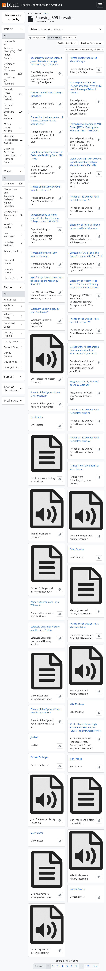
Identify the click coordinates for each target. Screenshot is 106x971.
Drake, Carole (13, 368)
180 (87, 966)
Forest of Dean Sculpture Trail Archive (13, 112)
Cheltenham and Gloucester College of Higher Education (13, 197)
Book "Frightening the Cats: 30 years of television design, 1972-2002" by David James (46, 61)
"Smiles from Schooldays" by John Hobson (84, 467)
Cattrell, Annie (13, 347)
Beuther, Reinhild (13, 334)
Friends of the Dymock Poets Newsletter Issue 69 (85, 439)
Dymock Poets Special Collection (13, 94)
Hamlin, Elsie (13, 278)
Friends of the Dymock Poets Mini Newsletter (45, 394)
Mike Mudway (77, 704)
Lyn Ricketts (37, 417)
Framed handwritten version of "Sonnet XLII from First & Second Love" (47, 120)
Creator (9, 171)
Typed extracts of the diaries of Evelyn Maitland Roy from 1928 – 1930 (47, 155)
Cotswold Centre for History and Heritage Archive (13, 155)
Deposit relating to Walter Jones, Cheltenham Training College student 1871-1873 (45, 218)
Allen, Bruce (13, 300)
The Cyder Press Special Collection (13, 140)
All (5, 35)
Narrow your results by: (13, 17)
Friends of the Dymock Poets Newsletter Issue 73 (85, 198)
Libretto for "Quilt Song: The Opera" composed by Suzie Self (86, 254)
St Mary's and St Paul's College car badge (46, 94)
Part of (8, 29)
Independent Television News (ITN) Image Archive (13, 50)
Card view (54, 37)
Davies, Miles (13, 362)
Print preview (37, 37)
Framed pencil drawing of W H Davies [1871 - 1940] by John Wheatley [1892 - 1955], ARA (85, 127)
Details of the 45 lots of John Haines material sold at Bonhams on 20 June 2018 (84, 350)
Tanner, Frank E (13, 253)
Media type (11, 400)
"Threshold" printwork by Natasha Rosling (44, 254)
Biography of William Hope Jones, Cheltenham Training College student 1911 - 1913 (84, 284)
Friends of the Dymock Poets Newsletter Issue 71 (85, 411)
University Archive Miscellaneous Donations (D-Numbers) (13, 73)
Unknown (13, 184)
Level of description (11, 388)
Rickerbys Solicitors (13, 244)
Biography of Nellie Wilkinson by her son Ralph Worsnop (85, 226)
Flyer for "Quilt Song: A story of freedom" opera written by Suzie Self (46, 281)
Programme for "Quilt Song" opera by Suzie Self (84, 383)
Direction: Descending (90, 43)
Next (95, 966)
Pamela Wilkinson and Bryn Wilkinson (45, 603)
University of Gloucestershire (13, 215)
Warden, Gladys (13, 225)
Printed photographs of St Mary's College (83, 59)
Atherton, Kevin (13, 316)
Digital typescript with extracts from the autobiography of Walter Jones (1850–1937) (85, 162)
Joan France (76, 758)
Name (8, 287)
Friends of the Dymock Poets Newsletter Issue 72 (45, 188)
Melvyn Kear (37, 832)
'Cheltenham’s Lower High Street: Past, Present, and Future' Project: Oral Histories (85, 727)
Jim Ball (34, 737)
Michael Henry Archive (13, 127)
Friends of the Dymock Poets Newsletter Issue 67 (45, 711)
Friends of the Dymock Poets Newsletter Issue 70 (85, 320)
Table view (69, 37)
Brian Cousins (77, 549)
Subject (8, 376)
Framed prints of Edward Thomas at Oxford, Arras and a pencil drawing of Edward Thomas (86, 87)
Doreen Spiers (77, 888)
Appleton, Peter (13, 307)
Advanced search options (47, 29)
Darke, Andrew (13, 354)
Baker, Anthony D (13, 235)
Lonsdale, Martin (13, 271)
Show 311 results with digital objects (84, 49)
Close (45, 13)
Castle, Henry (13, 342)
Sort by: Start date (66, 43)
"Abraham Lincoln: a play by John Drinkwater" (45, 310)
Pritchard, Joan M (13, 262)
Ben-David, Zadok (13, 325)
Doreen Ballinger (39, 757)
